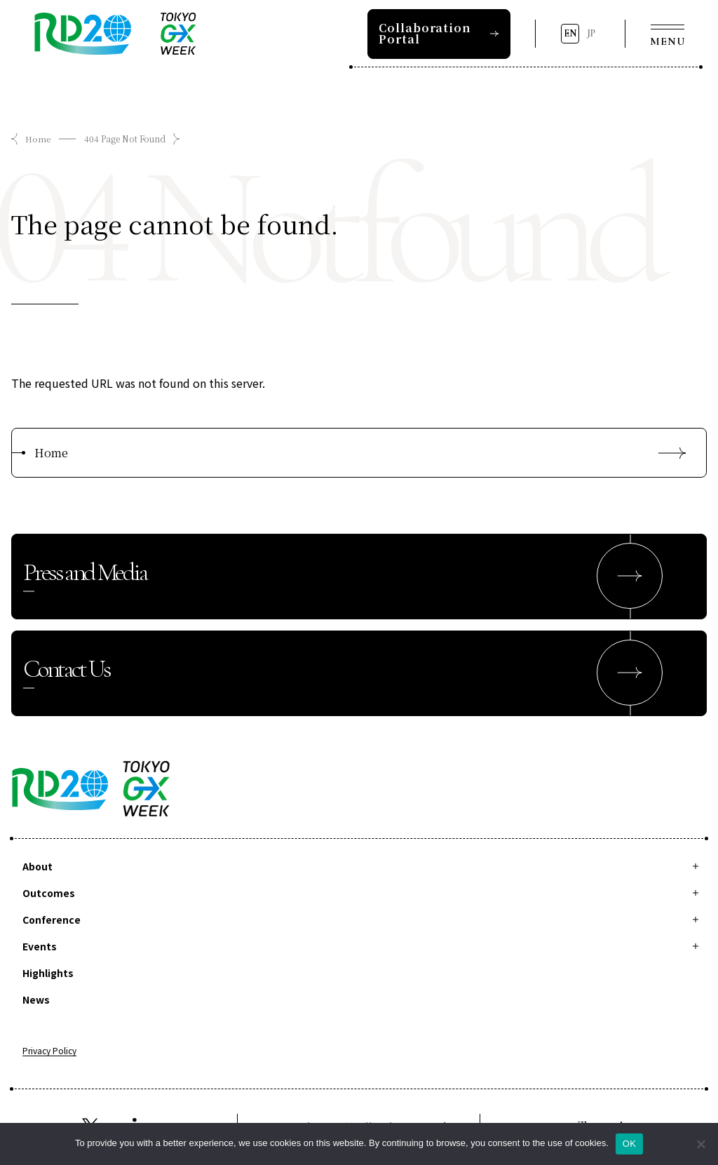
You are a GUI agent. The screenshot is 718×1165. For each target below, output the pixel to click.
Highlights (48, 973)
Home (37, 138)
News (36, 1000)
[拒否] (700, 1144)
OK (629, 1143)
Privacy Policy (49, 1052)
